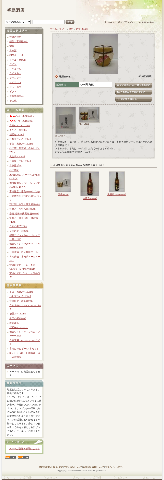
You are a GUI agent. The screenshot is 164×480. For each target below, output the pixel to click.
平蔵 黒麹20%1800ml (21, 143)
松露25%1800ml (17, 313)
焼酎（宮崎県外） (18, 41)
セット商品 (15, 87)
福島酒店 (15, 10)
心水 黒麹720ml (21, 121)
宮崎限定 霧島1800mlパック (24, 191)
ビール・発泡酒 (17, 59)
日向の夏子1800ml (19, 230)
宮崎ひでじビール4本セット (24, 348)
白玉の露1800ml (17, 318)
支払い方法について (73, 467)
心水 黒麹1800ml (21, 116)
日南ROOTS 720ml (19, 125)
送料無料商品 (16, 96)
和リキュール (16, 55)
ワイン (13, 64)
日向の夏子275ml (18, 226)
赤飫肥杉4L (15, 165)
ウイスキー (15, 73)
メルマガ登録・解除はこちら (24, 448)
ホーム (53, 29)
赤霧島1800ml (90, 198)
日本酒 (13, 50)
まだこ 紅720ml (18, 130)
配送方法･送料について (93, 467)
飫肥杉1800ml (16, 134)
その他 (13, 100)
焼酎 (71, 29)
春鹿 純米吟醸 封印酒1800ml (24, 213)
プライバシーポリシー (115, 467)
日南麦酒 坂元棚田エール (23, 252)
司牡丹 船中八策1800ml (22, 208)
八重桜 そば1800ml (20, 161)
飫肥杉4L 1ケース (18, 327)
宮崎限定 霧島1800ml (21, 300)
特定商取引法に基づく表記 (51, 467)
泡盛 (11, 46)
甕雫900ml (63, 194)
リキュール (15, 68)
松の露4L (14, 170)
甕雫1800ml (82, 29)
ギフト (13, 91)
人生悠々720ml (17, 156)
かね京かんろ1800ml (20, 139)
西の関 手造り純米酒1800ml (24, 204)
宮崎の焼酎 (15, 37)
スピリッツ (15, 82)
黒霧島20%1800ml (116, 194)
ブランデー (15, 77)
